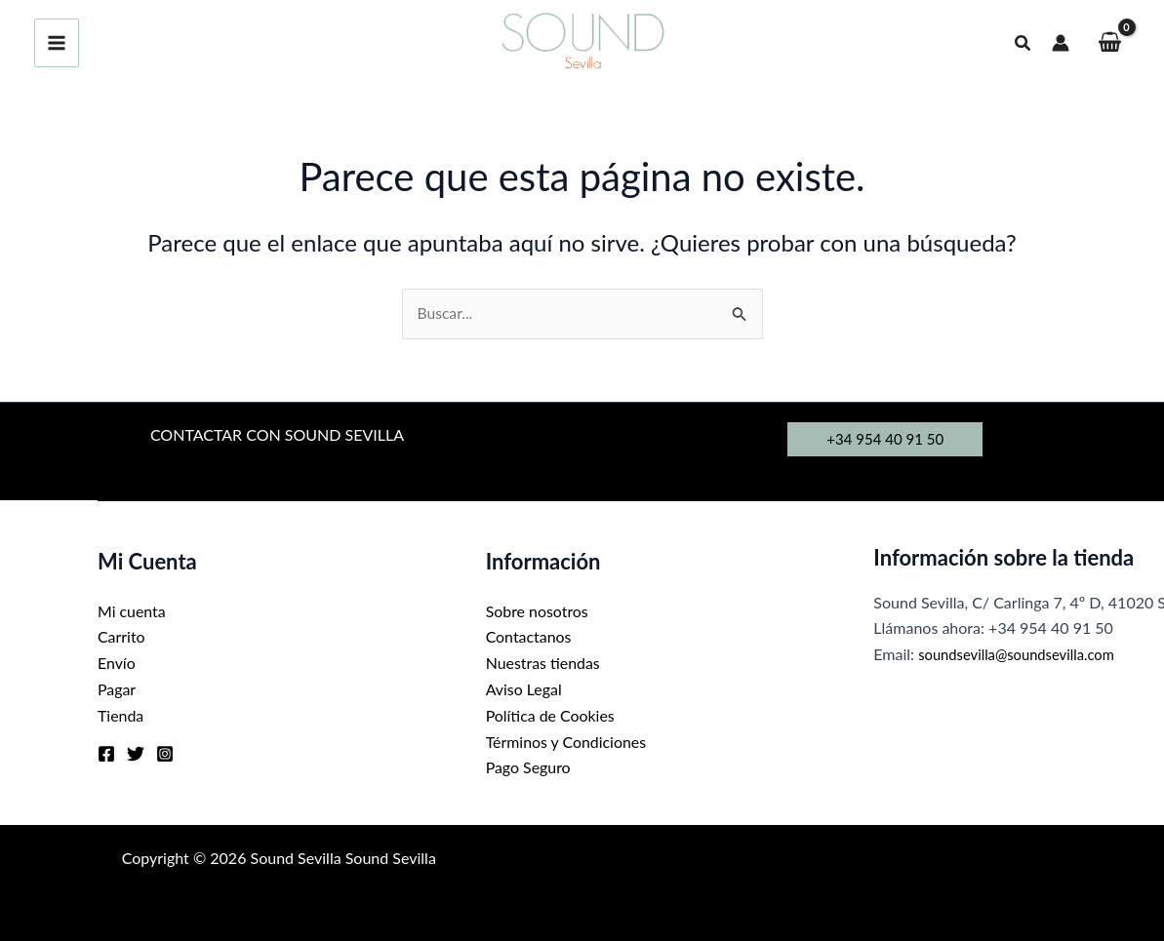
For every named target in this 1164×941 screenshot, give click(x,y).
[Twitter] (135, 752)
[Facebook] (106, 752)
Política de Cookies (551, 714)
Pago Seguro (529, 766)
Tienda (121, 714)
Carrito (121, 637)
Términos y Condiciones (567, 739)
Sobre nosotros (537, 611)
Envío (117, 662)
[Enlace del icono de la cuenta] (1060, 43)
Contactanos (529, 637)
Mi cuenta (132, 611)
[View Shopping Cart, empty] (1109, 43)
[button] (1023, 43)
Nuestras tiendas (543, 662)
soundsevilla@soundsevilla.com (1024, 654)
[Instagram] (165, 752)
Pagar (117, 688)
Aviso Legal (524, 688)
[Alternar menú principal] (56, 43)
